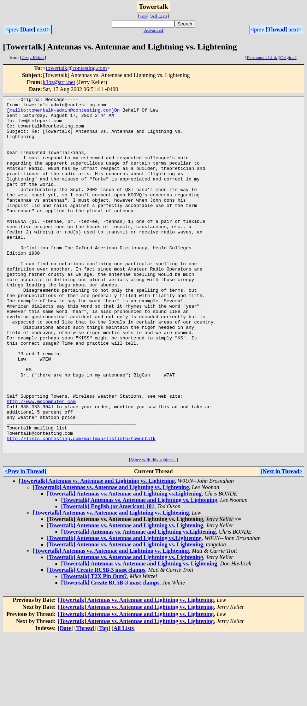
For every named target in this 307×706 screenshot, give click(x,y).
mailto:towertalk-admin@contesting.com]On (65, 113)
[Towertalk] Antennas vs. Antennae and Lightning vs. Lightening (97, 552)
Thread (276, 29)
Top (143, 16)
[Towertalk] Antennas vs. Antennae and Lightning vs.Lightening (124, 565)
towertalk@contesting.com (76, 68)
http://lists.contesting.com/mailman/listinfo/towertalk (81, 507)
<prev (12, 29)
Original (288, 57)
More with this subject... (154, 530)
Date (28, 29)
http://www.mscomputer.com (41, 462)
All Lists (159, 16)
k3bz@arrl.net (59, 82)
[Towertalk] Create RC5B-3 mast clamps (96, 641)
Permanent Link (262, 57)
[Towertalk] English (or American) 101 (107, 577)
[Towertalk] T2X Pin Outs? (94, 647)
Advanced (153, 30)
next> (43, 29)
